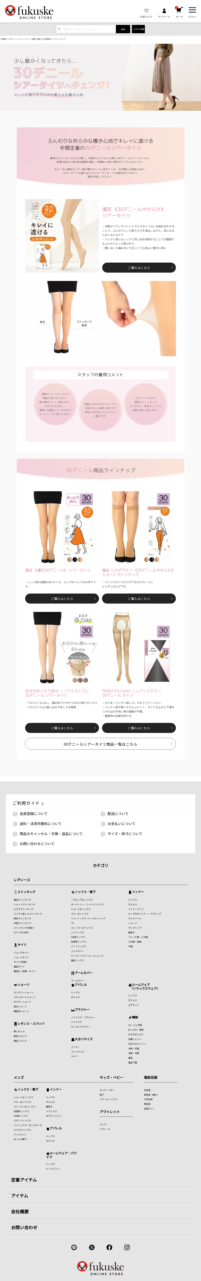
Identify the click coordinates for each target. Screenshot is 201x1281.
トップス (132, 899)
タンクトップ (134, 927)
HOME (3, 38)
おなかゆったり (136, 1034)
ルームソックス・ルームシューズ (87, 955)
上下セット (133, 1004)
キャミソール (134, 918)
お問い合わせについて (37, 843)
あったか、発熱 (136, 1029)
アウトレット (110, 1111)
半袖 (130, 946)
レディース (22, 879)
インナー (138, 892)
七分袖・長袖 (134, 941)
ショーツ (132, 923)
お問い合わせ (24, 1227)
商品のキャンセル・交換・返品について (51, 833)
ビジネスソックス (22, 1129)
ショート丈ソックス (81, 909)
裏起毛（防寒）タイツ (25, 971)
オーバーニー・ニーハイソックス (87, 904)
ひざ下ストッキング (23, 909)
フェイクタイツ (21, 952)
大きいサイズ (84, 1039)
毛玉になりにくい (137, 1043)
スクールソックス (108, 1099)
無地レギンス (20, 1036)
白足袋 (147, 1090)
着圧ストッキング (22, 899)
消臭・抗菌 (133, 1048)
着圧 (130, 1057)
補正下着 (132, 1062)
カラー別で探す (21, 932)
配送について (118, 813)
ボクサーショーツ (22, 1001)
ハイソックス (77, 932)
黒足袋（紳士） (151, 1094)
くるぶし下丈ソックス (82, 899)
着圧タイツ (19, 966)
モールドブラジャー (80, 1026)
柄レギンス (19, 1031)
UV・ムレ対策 (135, 1025)
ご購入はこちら (139, 267)
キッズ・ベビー (111, 1077)
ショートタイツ (21, 957)
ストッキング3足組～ (24, 927)
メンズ (19, 1077)
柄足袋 (147, 1103)
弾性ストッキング (22, 918)
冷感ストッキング (22, 923)
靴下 (102, 1094)
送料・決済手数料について (41, 823)
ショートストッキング (25, 904)
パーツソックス (78, 946)
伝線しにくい (134, 1039)
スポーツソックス (22, 1120)
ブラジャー (82, 1010)
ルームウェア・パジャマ (61, 1154)
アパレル (81, 985)
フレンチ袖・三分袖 (138, 937)
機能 (135, 1017)
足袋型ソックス (78, 941)
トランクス (51, 1111)
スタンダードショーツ (25, 997)
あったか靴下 (20, 1139)
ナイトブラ (76, 1022)
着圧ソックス (77, 960)
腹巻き (131, 932)
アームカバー (83, 973)
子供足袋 (148, 1099)
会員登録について (34, 813)
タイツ (21, 945)
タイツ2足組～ (21, 961)
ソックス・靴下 (85, 892)
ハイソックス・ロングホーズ (28, 1125)
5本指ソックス (78, 937)
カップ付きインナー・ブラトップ (144, 913)
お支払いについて (122, 823)
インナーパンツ (136, 909)
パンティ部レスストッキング (28, 913)
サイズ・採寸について (125, 833)
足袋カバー (149, 1108)
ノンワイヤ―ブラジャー (83, 1017)
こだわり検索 (138, 29)
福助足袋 (150, 1077)
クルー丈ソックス (79, 913)
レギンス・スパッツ (31, 1024)
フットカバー (77, 951)
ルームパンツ (52, 1168)
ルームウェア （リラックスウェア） (144, 986)
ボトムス (132, 904)
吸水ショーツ (20, 1006)
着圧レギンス (20, 1040)
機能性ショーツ (21, 1011)
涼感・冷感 (133, 1053)
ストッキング (26, 892)
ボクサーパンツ (53, 1115)
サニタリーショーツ (23, 992)
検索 (123, 29)
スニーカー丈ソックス (82, 927)
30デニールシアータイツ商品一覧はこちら (100, 744)
